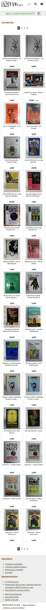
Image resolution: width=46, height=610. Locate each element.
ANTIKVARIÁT (8, 605)
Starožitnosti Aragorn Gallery (17, 590)
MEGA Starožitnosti (13, 594)
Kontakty (9, 572)
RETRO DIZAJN (11, 600)
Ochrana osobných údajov (16, 567)
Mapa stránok (28, 605)
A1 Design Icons (12, 581)
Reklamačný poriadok (14, 569)
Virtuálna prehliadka (13, 564)
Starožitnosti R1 (12, 597)
